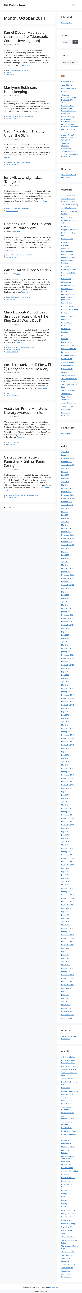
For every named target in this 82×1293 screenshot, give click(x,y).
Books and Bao (67, 239)
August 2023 (66, 548)
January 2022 (66, 611)
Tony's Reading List (68, 403)
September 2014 (67, 905)
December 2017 (67, 775)
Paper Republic (67, 365)
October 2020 (66, 661)
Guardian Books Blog (69, 309)
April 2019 (65, 721)
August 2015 (66, 868)
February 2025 (67, 488)
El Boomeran (66, 282)
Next (11, 507)
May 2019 (65, 718)
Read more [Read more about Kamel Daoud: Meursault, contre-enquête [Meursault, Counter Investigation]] (26, 65)
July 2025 (64, 472)
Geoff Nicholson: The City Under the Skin (24, 133)
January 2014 (66, 931)
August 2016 (66, 828)
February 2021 (67, 648)
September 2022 (67, 585)
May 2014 (65, 918)
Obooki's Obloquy (68, 362)
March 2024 (66, 525)
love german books (68, 352)
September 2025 (67, 465)
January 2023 (66, 572)
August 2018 (66, 748)
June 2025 (65, 475)
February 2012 (67, 1008)
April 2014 (65, 921)
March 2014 (66, 925)
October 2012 (66, 981)
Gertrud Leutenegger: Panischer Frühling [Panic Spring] (24, 461)
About (74, 5)
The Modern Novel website (20, 70)
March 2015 (66, 885)
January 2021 (66, 651)
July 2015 (64, 871)
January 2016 (66, 851)
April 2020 (65, 681)
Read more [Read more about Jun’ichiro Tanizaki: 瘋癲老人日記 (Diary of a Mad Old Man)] (42, 388)
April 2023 (65, 562)
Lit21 (63, 335)
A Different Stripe (68, 195)
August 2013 (66, 948)
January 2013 (66, 971)
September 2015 (67, 865)
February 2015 (67, 888)
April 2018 (65, 761)
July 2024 (64, 512)
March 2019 (66, 725)
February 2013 (67, 968)
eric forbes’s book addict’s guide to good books (68, 297)
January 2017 (66, 811)
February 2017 (67, 808)
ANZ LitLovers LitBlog (69, 204)
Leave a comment (12, 118)
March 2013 (66, 965)
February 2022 (67, 608)
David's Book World (68, 269)
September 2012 (67, 985)
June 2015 (65, 875)
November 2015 (67, 858)
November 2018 (67, 738)
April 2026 (65, 452)
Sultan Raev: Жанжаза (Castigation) (66, 145)
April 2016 (65, 841)
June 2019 (65, 715)
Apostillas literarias (68, 208)
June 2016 (65, 835)
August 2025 (66, 468)
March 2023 (66, 565)
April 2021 (65, 641)
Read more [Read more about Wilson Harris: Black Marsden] (25, 292)
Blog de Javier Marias (69, 229)
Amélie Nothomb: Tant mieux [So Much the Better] (69, 154)
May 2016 (65, 838)
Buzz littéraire (66, 242)
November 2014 (67, 898)
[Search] (75, 42)
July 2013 (64, 951)
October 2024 (66, 502)
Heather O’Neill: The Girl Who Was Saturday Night (27, 225)
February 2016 (67, 848)
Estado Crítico (66, 303)
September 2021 (67, 625)
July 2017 (64, 791)
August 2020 (66, 668)
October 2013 (66, 941)
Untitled (64, 91)
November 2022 (67, 578)
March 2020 (66, 685)
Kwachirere (65, 319)
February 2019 (67, 728)
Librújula (64, 332)
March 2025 (66, 485)
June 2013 (65, 955)
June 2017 (65, 795)
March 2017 (66, 805)
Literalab (64, 339)
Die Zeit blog (66, 279)
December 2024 (67, 495)
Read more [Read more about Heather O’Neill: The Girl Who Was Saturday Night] (14, 250)
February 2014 (67, 928)
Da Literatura (66, 266)
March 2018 (66, 765)
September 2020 (67, 665)
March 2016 (66, 845)
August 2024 (66, 508)
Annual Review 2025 (69, 88)
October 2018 (66, 741)
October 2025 (66, 462)
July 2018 (64, 751)
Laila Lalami (66, 329)
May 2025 (65, 478)
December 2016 (67, 815)
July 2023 (64, 552)
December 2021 (67, 615)
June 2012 (65, 995)
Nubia (8, 209)
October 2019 (66, 701)
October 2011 (66, 1018)
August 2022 (66, 588)
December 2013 (67, 935)
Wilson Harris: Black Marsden (27, 270)
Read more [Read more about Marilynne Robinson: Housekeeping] (36, 111)
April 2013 (65, 961)
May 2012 (65, 998)
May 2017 (65, 798)
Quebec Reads (67, 369)
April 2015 (65, 881)
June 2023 (65, 555)
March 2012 (66, 1005)
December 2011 (67, 1011)
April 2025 (65, 482)
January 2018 (66, 771)
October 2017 (66, 781)
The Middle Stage (68, 375)
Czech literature (67, 81)
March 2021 (66, 645)
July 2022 (64, 591)
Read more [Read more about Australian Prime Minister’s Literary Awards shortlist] (21, 437)
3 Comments (10, 299)
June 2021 (65, 635)
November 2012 (67, 978)
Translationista (67, 406)
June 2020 (65, 675)
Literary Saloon (67, 342)
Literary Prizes (17, 442)
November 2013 (67, 938)
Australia (9, 442)
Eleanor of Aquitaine (13, 350)
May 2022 (65, 598)
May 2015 (65, 878)
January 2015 (66, 891)
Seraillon (64, 372)
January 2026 (66, 455)
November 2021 (67, 618)
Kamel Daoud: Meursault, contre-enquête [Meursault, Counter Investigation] (26, 36)
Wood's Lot (65, 409)
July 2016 (64, 831)
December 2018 (67, 735)
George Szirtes (67, 306)
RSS (65, 76)
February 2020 (67, 688)
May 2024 (65, 518)
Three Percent (66, 394)
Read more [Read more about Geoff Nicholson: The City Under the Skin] (8, 157)
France (8, 347)
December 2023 (67, 535)
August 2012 (66, 988)
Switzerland (10, 495)
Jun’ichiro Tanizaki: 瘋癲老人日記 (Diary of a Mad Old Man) (27, 366)
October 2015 (66, 861)
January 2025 (66, 492)
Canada (8, 255)
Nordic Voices (66, 359)
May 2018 (65, 758)
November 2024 (67, 498)
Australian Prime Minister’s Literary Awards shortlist (25, 410)
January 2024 (66, 532)
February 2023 (67, 568)
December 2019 (67, 695)
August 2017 (66, 788)
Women (30, 116)
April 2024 (65, 522)
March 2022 (66, 605)
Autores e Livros (67, 217)
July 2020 (64, 671)
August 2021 (66, 628)
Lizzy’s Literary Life (68, 349)
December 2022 (67, 575)
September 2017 (67, 785)
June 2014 (65, 915)
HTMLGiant (65, 313)
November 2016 (67, 818)
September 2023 (67, 545)
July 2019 (64, 711)
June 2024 (65, 515)
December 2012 (67, 975)
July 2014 (64, 911)
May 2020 (65, 678)
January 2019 (66, 731)
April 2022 (65, 601)
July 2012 (64, 991)
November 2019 (67, 698)
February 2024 (67, 528)
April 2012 (65, 1001)
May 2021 (65, 638)
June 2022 (65, 595)
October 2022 (66, 582)
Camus (8, 72)
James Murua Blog (68, 316)
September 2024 (67, 505)
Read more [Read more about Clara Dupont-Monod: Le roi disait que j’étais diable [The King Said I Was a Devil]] (21, 342)
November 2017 (67, 778)
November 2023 (67, 538)
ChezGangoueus (67, 251)
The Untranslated (68, 390)
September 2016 (67, 825)
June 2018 (65, 755)
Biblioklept (65, 226)
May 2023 (65, 558)
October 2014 (66, 901)
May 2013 (65, 958)
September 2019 (67, 705)
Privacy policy (66, 23)
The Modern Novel (15, 5)
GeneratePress (54, 1287)
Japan (8, 393)
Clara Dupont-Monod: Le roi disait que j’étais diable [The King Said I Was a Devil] (26, 316)
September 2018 (67, 745)
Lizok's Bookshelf (68, 345)
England (9, 162)
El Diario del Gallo (68, 285)
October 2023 (66, 542)
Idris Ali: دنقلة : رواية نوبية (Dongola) (23, 179)
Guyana (8, 297)
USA (26, 116)
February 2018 (67, 768)
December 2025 (67, 458)
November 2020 (67, 658)
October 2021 (66, 621)
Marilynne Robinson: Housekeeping (20, 89)
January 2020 (66, 691)
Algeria (8, 70)
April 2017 (65, 801)
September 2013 (67, 945)
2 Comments (10, 74)
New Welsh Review (68, 355)
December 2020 (67, 655)
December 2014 (67, 895)
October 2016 (66, 821)
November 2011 (67, 1015)
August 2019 (66, 708)
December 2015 (67, 855)
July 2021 (64, 631)
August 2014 (66, 908)
